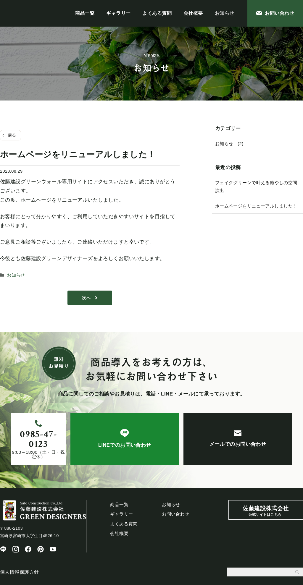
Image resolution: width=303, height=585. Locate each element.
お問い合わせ (275, 13)
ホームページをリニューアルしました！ (256, 205)
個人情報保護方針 (19, 557)
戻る (12, 135)
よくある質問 (157, 13)
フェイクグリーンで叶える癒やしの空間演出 (256, 186)
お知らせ (224, 13)
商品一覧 (85, 13)
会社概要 (193, 13)
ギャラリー (118, 13)
